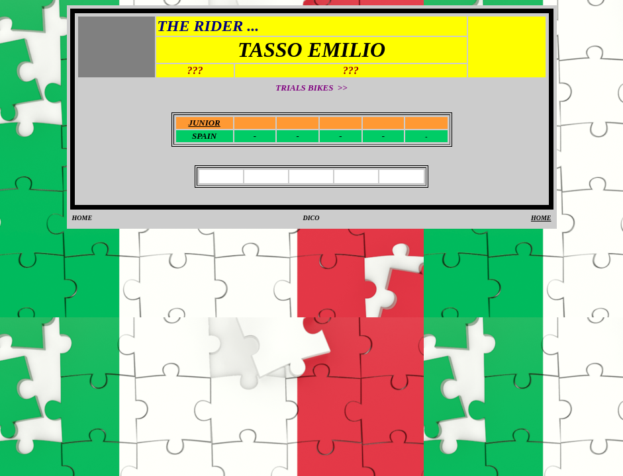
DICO (311, 217)
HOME (82, 217)
